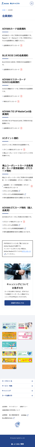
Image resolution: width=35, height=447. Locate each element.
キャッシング (6, 391)
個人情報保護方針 (14, 415)
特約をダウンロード (10, 101)
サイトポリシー (13, 406)
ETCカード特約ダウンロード (12, 222)
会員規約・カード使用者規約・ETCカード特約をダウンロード (16, 186)
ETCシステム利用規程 (10, 191)
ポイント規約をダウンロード (12, 149)
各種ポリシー (24, 406)
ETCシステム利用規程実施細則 (13, 194)
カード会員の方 (7, 395)
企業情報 (4, 415)
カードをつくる (7, 381)
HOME (3, 10)
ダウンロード (26, 251)
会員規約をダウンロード (11, 45)
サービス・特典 (7, 386)
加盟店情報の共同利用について (11, 410)
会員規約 (4, 406)
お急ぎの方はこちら (17, 303)
